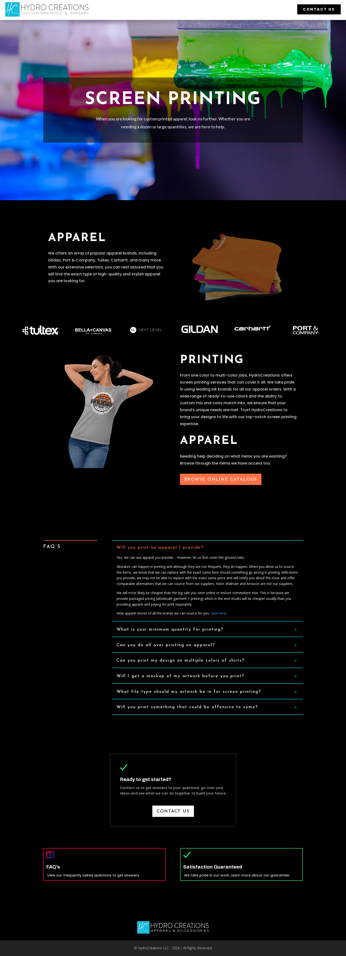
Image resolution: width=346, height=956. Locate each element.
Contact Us (319, 9)
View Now (218, 613)
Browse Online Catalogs (220, 479)
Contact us (173, 811)
